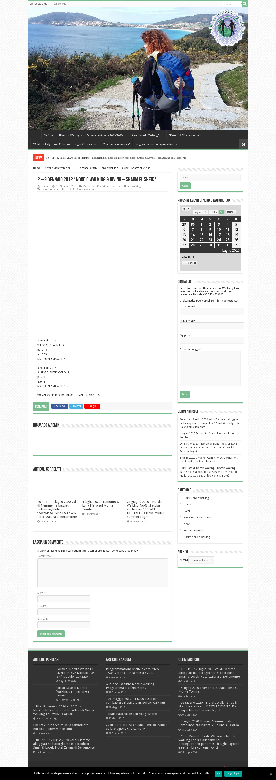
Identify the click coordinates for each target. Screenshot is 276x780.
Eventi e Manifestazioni (57, 167)
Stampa (231, 211)
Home (35, 134)
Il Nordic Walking (69, 135)
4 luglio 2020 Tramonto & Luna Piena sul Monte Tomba (100, 524)
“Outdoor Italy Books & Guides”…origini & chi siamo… (66, 144)
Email (41, 625)
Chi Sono (49, 135)
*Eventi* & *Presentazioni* (185, 135)
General (189, 263)
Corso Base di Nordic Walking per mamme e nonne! (58, 705)
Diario (187, 504)
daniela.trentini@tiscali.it (213, 291)
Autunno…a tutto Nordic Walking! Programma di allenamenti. (130, 705)
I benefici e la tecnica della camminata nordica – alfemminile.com (60, 738)
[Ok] (271, 774)
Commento (44, 575)
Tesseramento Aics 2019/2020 (104, 135)
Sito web (42, 638)
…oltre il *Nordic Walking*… (144, 135)
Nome (42, 612)
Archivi (184, 559)
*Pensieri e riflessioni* (116, 144)
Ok (218, 773)
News (113, 186)
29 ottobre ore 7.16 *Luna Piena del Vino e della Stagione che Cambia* (136, 746)
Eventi (187, 511)
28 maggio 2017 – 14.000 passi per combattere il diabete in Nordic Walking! (135, 720)
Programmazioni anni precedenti (154, 144)
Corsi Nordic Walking (196, 498)
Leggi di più (233, 773)
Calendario (60, 3)
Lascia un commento (53, 189)
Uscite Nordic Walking (129, 186)
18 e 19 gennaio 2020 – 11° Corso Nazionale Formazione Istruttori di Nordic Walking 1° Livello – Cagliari (64, 721)
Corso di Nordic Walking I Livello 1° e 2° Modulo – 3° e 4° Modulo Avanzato (63, 690)
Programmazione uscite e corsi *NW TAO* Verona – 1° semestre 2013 (132, 690)
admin (45, 186)
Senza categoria (193, 530)
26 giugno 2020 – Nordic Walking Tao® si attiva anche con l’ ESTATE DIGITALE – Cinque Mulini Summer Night (145, 528)
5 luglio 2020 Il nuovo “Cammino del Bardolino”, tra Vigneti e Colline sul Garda (208, 742)
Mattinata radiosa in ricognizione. (133, 733)
